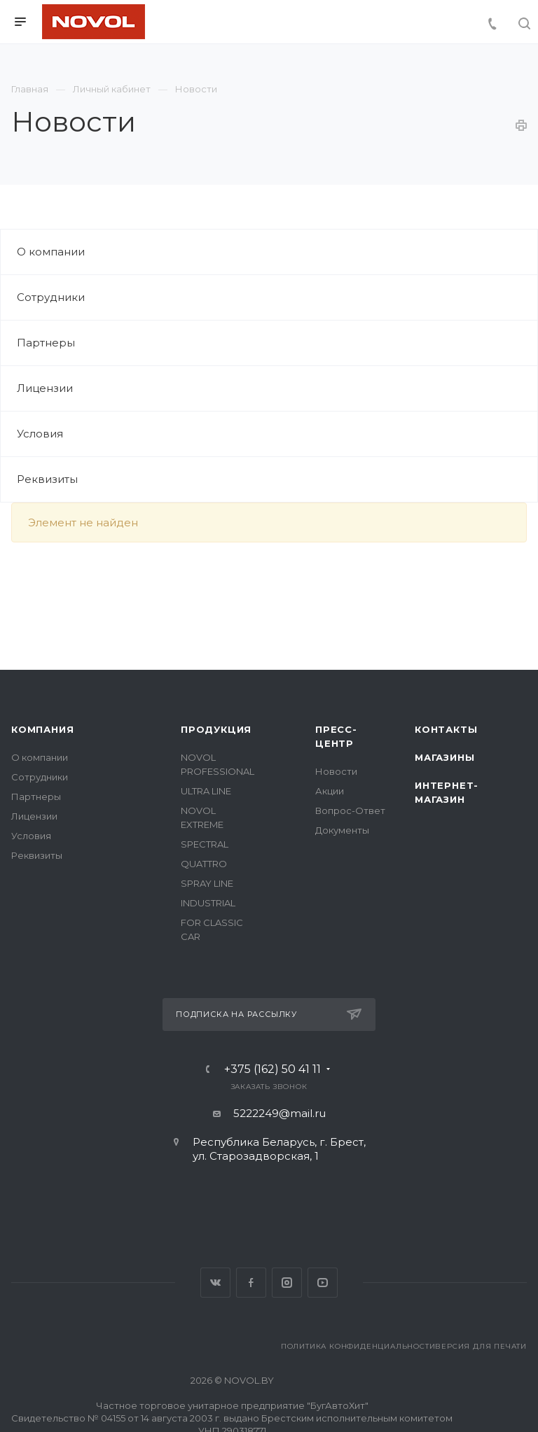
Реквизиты (47, 479)
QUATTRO (204, 863)
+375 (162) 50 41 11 (272, 1069)
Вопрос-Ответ (350, 810)
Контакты (446, 729)
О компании (51, 251)
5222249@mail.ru (279, 1113)
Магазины (444, 757)
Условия (40, 433)
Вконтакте (215, 1283)
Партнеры (46, 342)
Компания (42, 729)
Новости (336, 771)
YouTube (323, 1283)
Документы (342, 830)
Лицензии (45, 388)
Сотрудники (51, 297)
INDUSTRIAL (208, 902)
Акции (329, 790)
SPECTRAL (204, 844)
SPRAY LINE (207, 883)
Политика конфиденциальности (358, 1346)
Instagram (287, 1283)
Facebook (251, 1283)
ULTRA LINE (206, 790)
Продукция (216, 729)
